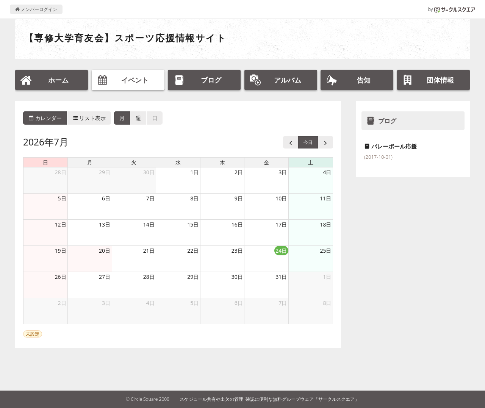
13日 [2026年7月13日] (104, 224)
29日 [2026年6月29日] (104, 172)
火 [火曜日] (133, 162)
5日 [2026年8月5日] (194, 302)
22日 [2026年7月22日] (193, 250)
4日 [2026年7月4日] (327, 172)
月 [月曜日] (89, 162)
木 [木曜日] (222, 162)
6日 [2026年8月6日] (239, 302)
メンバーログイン (36, 9)
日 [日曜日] (45, 162)
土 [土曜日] (310, 162)
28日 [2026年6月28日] (60, 172)
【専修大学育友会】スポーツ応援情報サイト (125, 37)
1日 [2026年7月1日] (194, 172)
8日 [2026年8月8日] (327, 302)
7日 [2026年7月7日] (150, 198)
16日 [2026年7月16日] (237, 224)
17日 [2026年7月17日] (281, 224)
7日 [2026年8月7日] (282, 302)
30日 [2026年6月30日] (149, 172)
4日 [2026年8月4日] (150, 302)
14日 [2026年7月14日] (149, 224)
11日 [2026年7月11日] (325, 198)
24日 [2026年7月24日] (281, 250)
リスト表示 (89, 118)
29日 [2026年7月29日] (193, 276)
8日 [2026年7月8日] (194, 198)
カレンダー (45, 118)
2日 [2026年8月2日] (62, 302)
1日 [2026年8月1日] (327, 276)
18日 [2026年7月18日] (325, 224)
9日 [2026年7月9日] (239, 198)
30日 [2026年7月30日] (237, 276)
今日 (308, 142)
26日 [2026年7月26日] (60, 276)
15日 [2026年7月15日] (193, 224)
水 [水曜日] (178, 162)
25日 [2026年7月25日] (325, 250)
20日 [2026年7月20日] (104, 250)
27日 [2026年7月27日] (104, 276)
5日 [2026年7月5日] (62, 198)
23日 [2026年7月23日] (237, 250)
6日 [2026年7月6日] (106, 198)
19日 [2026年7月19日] (60, 250)
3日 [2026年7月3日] (282, 172)
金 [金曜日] (266, 162)
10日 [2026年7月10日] (281, 198)
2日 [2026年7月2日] (239, 172)
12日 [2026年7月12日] (60, 224)
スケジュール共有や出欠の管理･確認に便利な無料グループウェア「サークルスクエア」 (269, 399)
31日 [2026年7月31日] (281, 276)
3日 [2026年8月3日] (106, 302)
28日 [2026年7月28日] (149, 276)
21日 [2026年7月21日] (149, 250)
